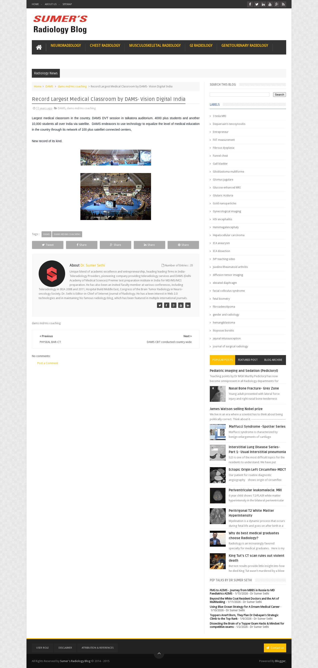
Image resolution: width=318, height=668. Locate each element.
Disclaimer (65, 647)
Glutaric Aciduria (223, 195)
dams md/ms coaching (72, 86)
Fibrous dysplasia (223, 147)
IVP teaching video (224, 259)
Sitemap (67, 4)
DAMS (49, 86)
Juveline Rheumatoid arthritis (230, 267)
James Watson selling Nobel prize (236, 409)
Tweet (48, 245)
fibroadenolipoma (224, 306)
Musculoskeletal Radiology (155, 45)
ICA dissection (221, 251)
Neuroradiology (66, 45)
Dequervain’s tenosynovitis (229, 124)
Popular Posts (222, 359)
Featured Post (248, 359)
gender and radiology (226, 314)
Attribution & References (98, 647)
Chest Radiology (105, 45)
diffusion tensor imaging (228, 275)
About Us (51, 4)
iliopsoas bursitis (223, 330)
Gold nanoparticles (224, 203)
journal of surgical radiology (230, 346)
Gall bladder (220, 163)
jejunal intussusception (227, 338)
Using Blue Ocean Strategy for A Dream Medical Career (245, 606)
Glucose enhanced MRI (226, 187)
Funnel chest (220, 155)
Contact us (275, 647)
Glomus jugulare (223, 179)
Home (35, 4)
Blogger (280, 661)
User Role (42, 647)
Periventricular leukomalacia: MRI (255, 490)
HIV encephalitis (222, 219)
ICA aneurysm (221, 243)
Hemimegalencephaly (226, 227)
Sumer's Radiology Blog (75, 661)
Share (82, 245)
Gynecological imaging (227, 211)
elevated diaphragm (225, 282)
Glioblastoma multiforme (228, 171)
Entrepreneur (221, 132)
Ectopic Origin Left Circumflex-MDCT (257, 470)
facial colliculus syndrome (229, 290)
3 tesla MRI (219, 116)
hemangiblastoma (224, 322)
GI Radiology (201, 45)
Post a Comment (47, 363)
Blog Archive (273, 359)
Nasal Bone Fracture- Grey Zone (254, 388)
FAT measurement (224, 139)
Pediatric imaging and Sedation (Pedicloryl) (244, 371)
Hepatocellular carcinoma (228, 235)
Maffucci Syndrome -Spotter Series (257, 427)
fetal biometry (221, 298)
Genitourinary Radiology (244, 45)
